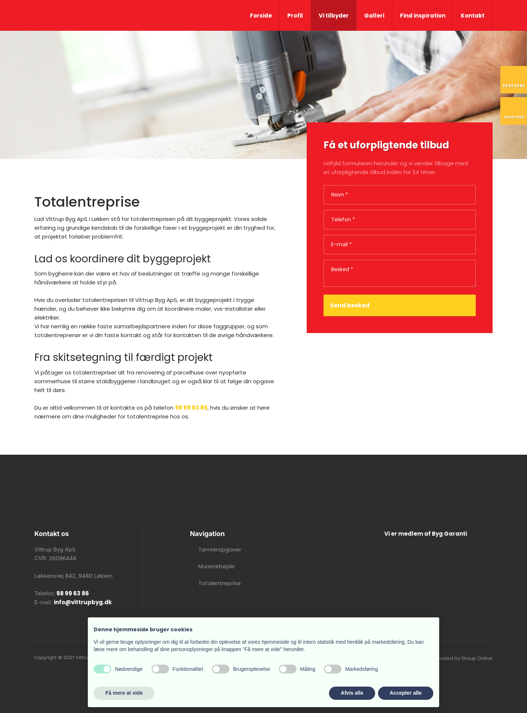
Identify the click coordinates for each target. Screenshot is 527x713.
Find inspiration (422, 15)
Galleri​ (374, 15)
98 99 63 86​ (72, 593)
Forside (261, 15)
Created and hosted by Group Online (448, 658)
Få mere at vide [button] (124, 693)
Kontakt (473, 15)
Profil (295, 15)
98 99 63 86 (191, 407)
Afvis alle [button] (352, 693)
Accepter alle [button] (406, 693)
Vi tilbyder (334, 15)
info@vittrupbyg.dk (83, 602)
